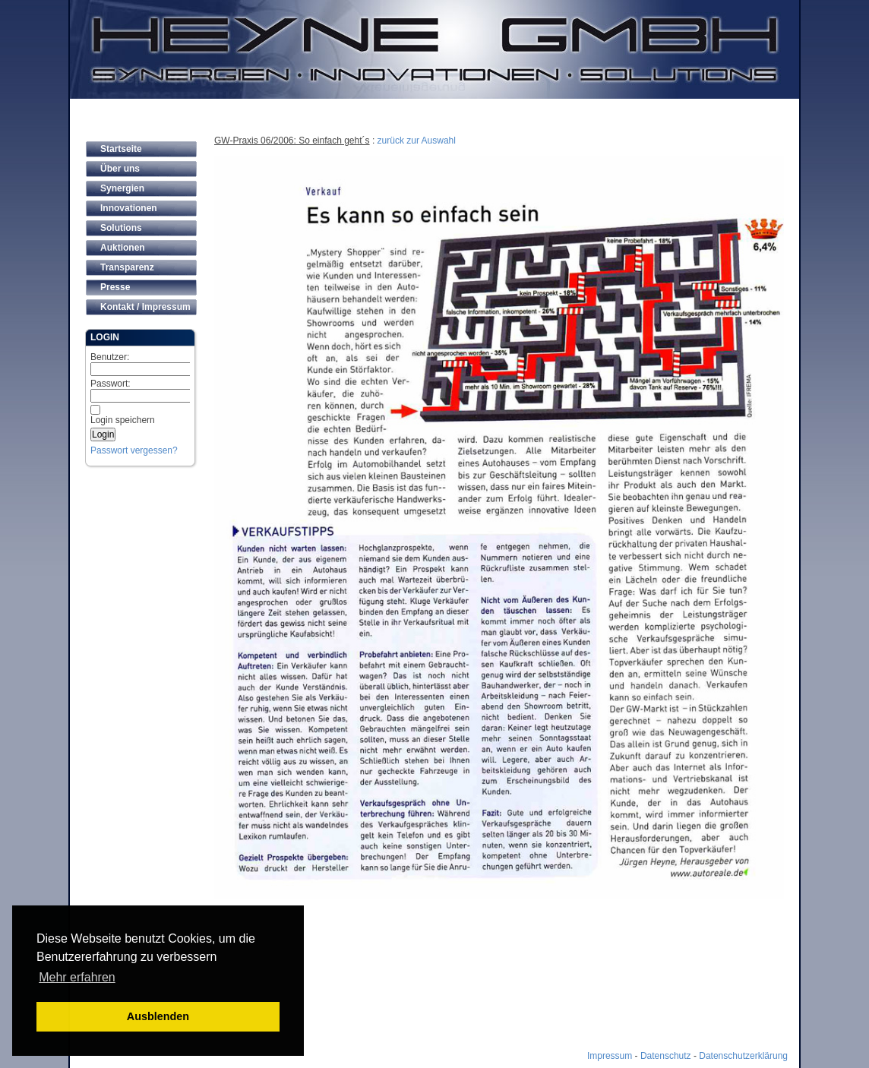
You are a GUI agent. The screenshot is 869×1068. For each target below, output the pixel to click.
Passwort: (148, 390)
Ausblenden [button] (158, 1016)
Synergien (122, 188)
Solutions (121, 228)
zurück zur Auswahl (417, 140)
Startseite (121, 149)
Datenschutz (665, 1056)
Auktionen (122, 247)
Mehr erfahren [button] (77, 977)
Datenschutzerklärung (743, 1056)
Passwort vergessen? (134, 450)
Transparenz (127, 267)
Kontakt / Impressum (145, 307)
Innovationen (128, 208)
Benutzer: (148, 364)
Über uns (120, 168)
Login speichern (122, 420)
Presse (115, 287)
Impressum (609, 1056)
